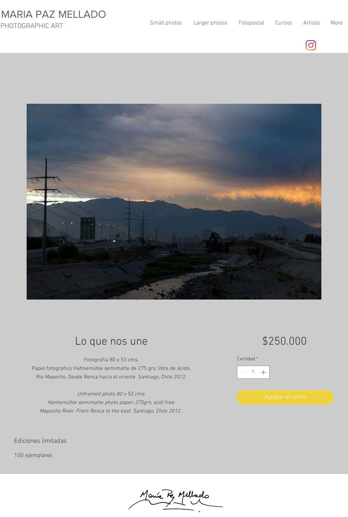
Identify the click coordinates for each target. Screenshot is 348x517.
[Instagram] (311, 45)
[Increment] (264, 372)
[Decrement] (242, 372)
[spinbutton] (253, 372)
